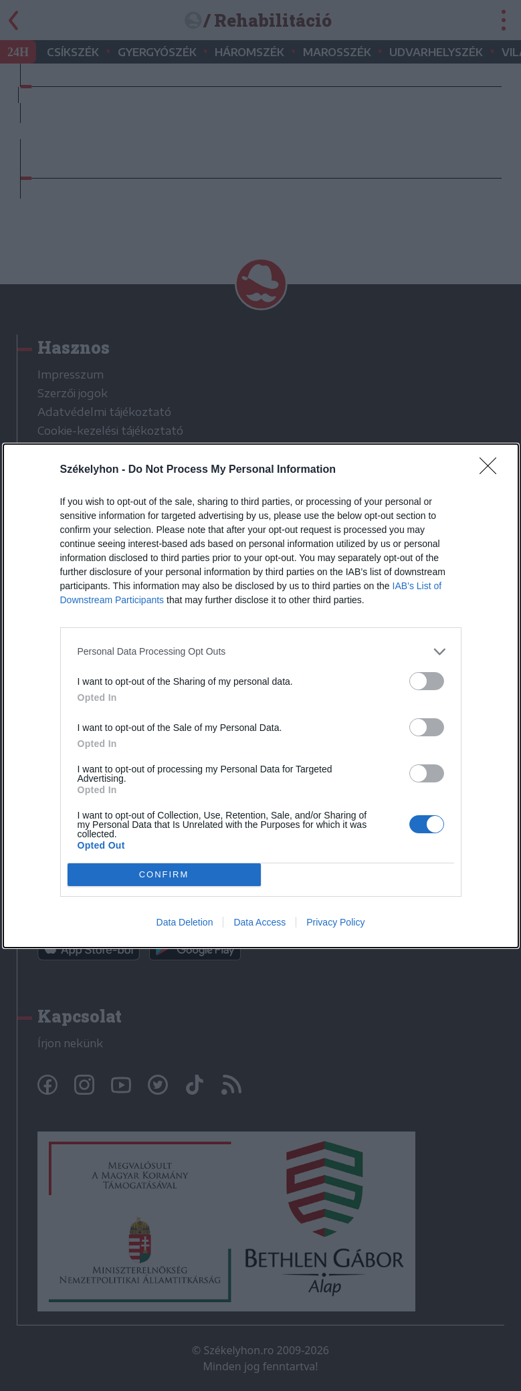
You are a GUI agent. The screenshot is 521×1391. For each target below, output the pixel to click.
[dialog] (260, 696)
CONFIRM (164, 874)
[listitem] (261, 652)
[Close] (492, 470)
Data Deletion (185, 922)
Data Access (259, 922)
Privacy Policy (335, 922)
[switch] (426, 681)
